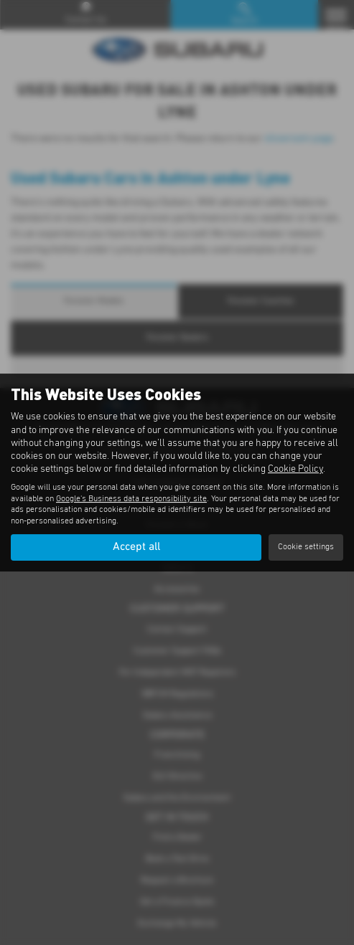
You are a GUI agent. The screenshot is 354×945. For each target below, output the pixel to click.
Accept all (136, 547)
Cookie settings (306, 547)
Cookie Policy (295, 469)
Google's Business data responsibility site (131, 499)
